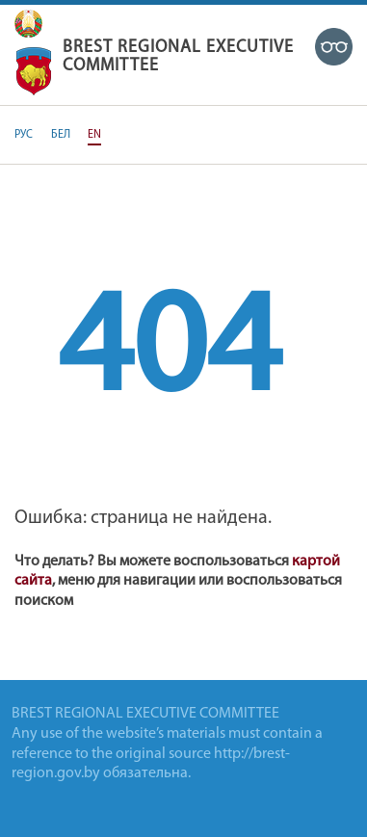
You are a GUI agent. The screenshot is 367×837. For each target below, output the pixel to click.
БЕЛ (60, 135)
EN (94, 135)
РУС (23, 135)
